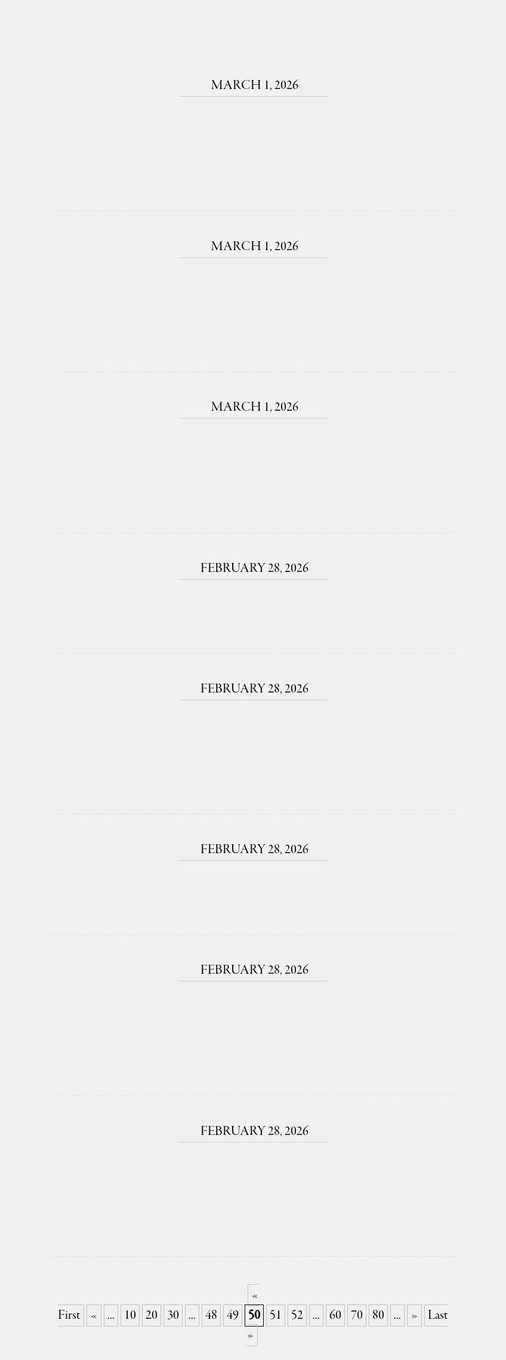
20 (152, 1315)
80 (378, 1315)
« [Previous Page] (94, 1315)
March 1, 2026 (253, 85)
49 (233, 1315)
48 (211, 1315)
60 (335, 1315)
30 (173, 1315)
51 (276, 1315)
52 (297, 1315)
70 (357, 1315)
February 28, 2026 (252, 568)
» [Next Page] (414, 1315)
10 (130, 1315)
